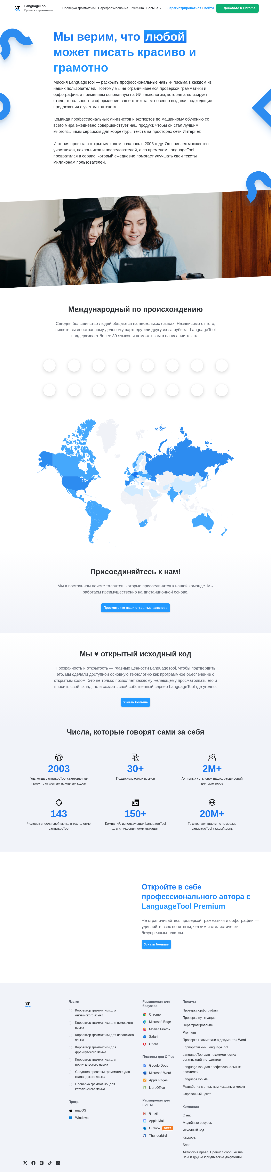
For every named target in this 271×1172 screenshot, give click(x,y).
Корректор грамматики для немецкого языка (104, 1025)
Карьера (189, 1137)
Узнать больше (135, 702)
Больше (152, 8)
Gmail (153, 1113)
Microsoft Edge (160, 1022)
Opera (153, 1044)
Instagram (41, 1163)
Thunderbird (158, 1135)
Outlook (161, 1128)
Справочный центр (197, 1094)
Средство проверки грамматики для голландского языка (102, 1074)
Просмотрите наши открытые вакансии (135, 607)
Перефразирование (198, 1025)
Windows (82, 1118)
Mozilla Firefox (159, 1029)
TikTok (49, 1163)
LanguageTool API (196, 1079)
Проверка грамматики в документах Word (214, 1040)
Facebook (33, 1163)
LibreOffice (157, 1087)
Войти (209, 8)
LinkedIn (58, 1163)
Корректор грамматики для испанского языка (104, 1037)
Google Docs (158, 1065)
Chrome (155, 1014)
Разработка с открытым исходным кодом (214, 1086)
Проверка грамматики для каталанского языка (95, 1086)
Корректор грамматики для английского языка (95, 1013)
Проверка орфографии (200, 1010)
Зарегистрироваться (184, 8)
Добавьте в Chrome (239, 8)
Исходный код (193, 1130)
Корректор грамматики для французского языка (95, 1050)
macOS (80, 1110)
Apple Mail (157, 1121)
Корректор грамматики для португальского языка (95, 1062)
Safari (153, 1036)
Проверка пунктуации (199, 1017)
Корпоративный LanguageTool (205, 1047)
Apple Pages (158, 1080)
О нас (187, 1115)
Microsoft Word (160, 1073)
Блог (186, 1145)
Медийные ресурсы (198, 1122)
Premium (189, 1032)
